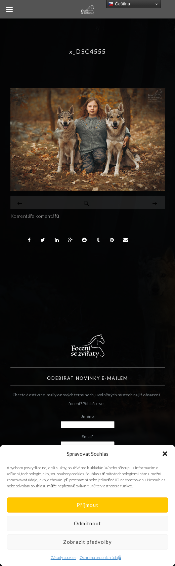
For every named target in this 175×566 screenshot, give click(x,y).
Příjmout (87, 505)
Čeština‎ (119, 4)
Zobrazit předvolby (87, 542)
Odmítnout (87, 523)
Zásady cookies (63, 557)
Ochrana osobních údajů (100, 557)
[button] (165, 453)
